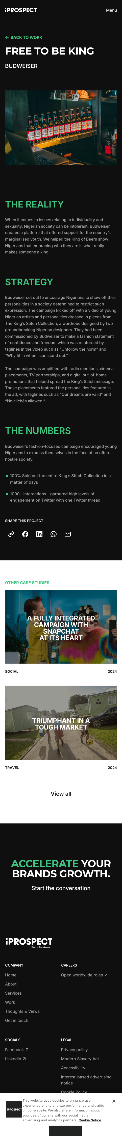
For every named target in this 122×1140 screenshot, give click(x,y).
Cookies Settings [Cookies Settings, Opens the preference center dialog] (65, 1132)
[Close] (113, 1102)
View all (61, 794)
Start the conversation (60, 888)
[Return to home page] (21, 10)
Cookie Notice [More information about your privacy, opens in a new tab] (90, 1122)
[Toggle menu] (111, 10)
